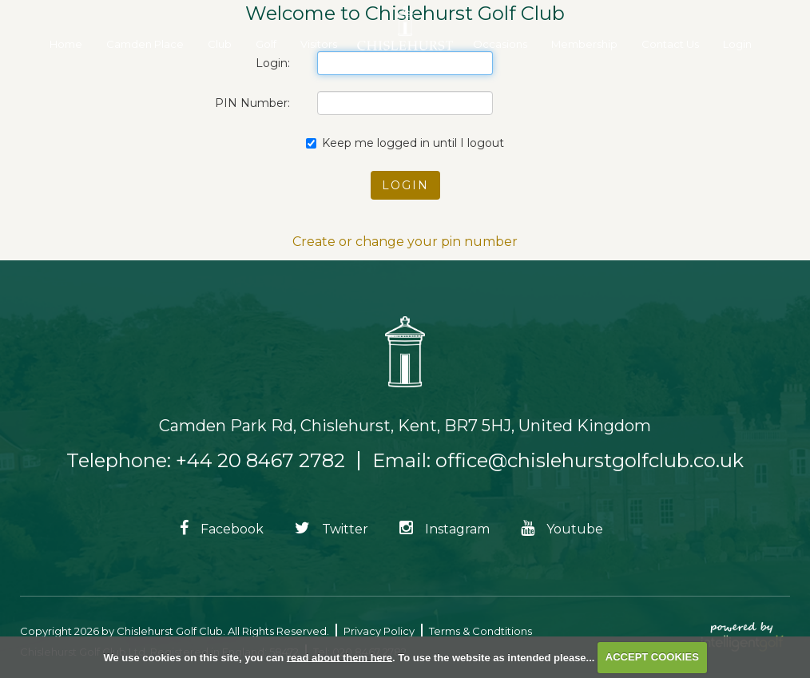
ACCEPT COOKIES (652, 657)
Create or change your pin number (405, 241)
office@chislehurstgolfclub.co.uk (589, 460)
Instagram (444, 529)
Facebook (222, 529)
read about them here (339, 657)
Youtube (562, 529)
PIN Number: (252, 103)
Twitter (331, 529)
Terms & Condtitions (480, 630)
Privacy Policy (379, 630)
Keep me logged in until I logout (405, 143)
